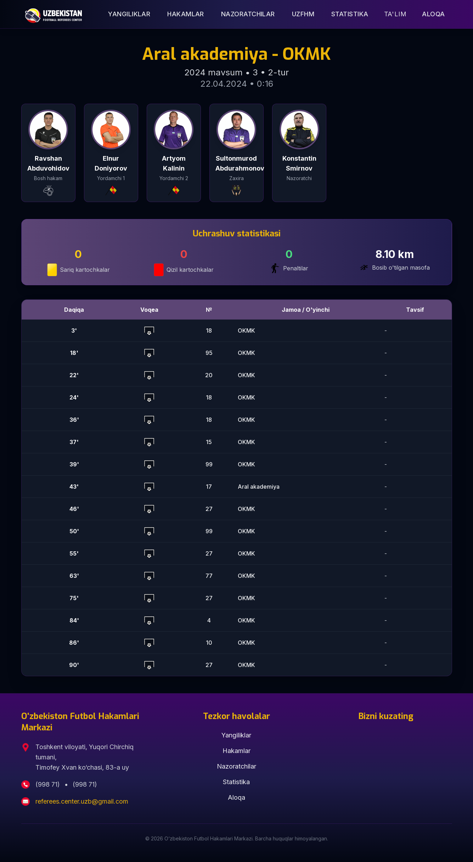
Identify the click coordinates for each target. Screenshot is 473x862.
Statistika (349, 14)
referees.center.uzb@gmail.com (81, 801)
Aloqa (433, 14)
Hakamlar (185, 14)
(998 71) (48, 784)
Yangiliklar (129, 14)
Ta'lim (395, 14)
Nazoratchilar (248, 14)
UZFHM (303, 14)
